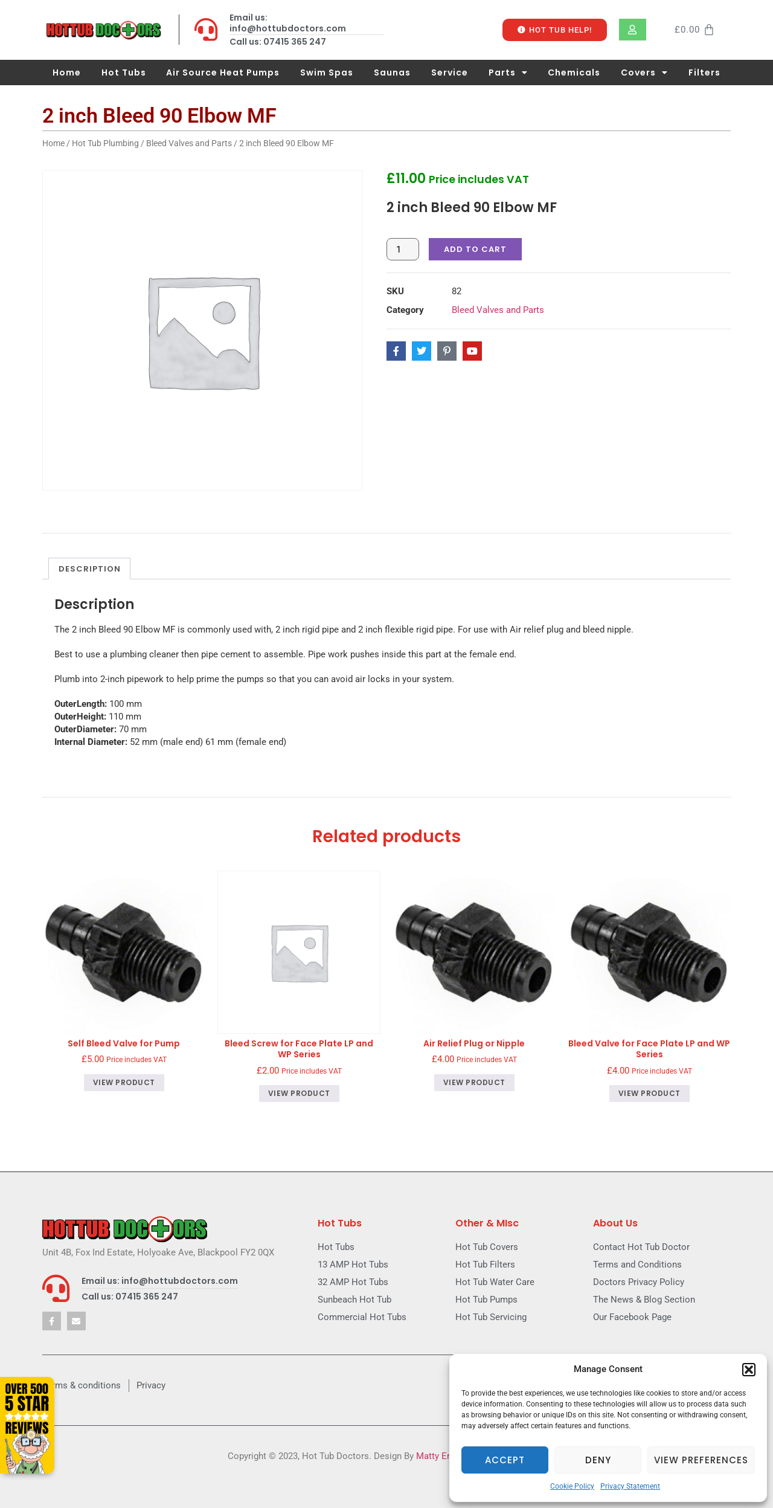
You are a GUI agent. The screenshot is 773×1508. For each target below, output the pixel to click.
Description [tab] (90, 569)
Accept (505, 1460)
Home (67, 72)
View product (124, 1082)
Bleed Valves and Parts (189, 143)
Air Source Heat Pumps (223, 72)
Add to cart (475, 249)
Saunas (392, 72)
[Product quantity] (402, 249)
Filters (704, 72)
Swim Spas (326, 72)
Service (449, 72)
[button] (749, 1370)
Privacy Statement (630, 1486)
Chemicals (574, 72)
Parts (508, 72)
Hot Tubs (123, 72)
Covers (644, 72)
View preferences (701, 1460)
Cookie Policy (572, 1486)
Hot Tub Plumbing (105, 143)
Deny (598, 1460)
